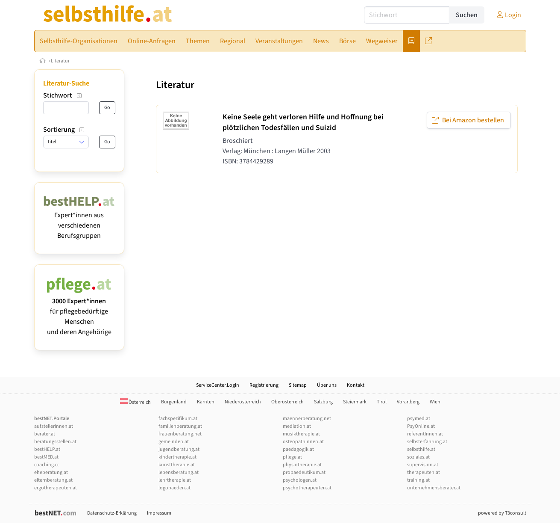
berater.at (44, 434)
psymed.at (418, 418)
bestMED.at (46, 457)
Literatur (60, 61)
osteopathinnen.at (303, 441)
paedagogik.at (298, 449)
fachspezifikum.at (177, 418)
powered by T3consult (502, 513)
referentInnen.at (425, 434)
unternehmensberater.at (433, 487)
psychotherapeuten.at (307, 487)
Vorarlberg (408, 402)
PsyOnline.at (421, 426)
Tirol (382, 402)
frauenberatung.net (180, 434)
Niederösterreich (243, 402)
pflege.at (292, 457)
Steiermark (354, 402)
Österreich (135, 402)
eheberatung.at (51, 472)
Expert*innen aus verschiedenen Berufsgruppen (79, 220)
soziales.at (418, 457)
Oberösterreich (287, 402)
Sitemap (298, 385)
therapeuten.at (423, 472)
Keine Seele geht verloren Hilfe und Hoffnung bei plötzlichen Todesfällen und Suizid (303, 122)
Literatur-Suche (66, 83)
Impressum (159, 513)
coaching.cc (46, 464)
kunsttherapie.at (176, 464)
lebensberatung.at (178, 472)
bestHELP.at (47, 449)
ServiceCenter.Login (217, 385)
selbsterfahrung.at (427, 441)
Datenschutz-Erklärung (112, 513)
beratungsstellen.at (55, 441)
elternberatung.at (53, 480)
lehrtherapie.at (174, 480)
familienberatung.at (180, 426)
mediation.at (297, 426)
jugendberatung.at (178, 449)
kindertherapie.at (177, 457)
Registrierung (264, 385)
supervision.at (422, 464)
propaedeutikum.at (304, 472)
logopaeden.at (174, 487)
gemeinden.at (173, 441)
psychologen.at (300, 480)
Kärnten (205, 402)
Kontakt (355, 385)
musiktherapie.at (301, 434)
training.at (418, 480)
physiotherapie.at (302, 464)
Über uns (327, 385)
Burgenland (174, 402)
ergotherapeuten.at (55, 487)
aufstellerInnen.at (53, 426)
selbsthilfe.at (421, 449)
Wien (435, 402)
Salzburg (323, 402)
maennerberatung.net (307, 418)
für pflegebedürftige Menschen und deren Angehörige (79, 311)
